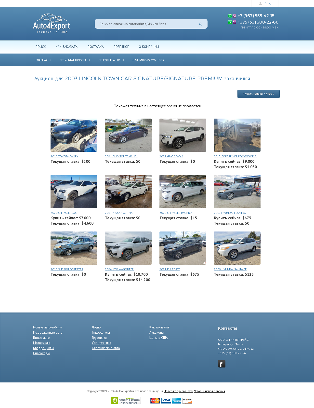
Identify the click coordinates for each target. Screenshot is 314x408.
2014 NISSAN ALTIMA (118, 213)
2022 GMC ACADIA (171, 156)
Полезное (121, 47)
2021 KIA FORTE (169, 269)
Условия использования (209, 391)
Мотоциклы (41, 342)
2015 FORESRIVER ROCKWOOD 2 (235, 156)
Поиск (41, 47)
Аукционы (156, 332)
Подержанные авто (48, 332)
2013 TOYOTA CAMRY (64, 156)
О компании (149, 47)
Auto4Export (51, 22)
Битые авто (41, 337)
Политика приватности (178, 391)
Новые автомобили (47, 327)
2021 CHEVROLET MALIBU (121, 156)
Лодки (96, 327)
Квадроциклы (43, 348)
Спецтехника (101, 342)
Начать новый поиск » (259, 94)
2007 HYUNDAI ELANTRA (230, 213)
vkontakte (221, 363)
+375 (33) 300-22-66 (258, 21)
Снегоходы (41, 353)
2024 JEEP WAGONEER (119, 269)
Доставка (95, 47)
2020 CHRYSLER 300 (64, 213)
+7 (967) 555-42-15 (256, 15)
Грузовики (99, 337)
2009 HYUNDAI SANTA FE (230, 269)
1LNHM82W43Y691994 (148, 60)
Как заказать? (159, 327)
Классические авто (106, 348)
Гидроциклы (101, 332)
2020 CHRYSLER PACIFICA (175, 213)
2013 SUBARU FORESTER (67, 269)
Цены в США (158, 337)
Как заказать (67, 47)
